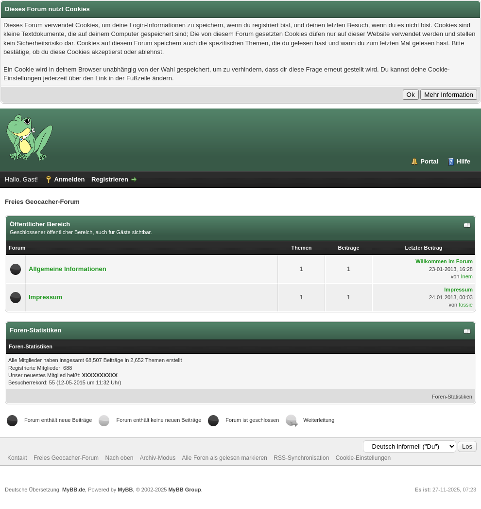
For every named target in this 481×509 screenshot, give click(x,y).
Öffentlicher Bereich (40, 224)
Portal (429, 161)
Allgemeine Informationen (67, 269)
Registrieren (109, 179)
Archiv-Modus (157, 457)
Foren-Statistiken (452, 397)
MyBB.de (73, 489)
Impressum (45, 297)
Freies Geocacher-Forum (66, 457)
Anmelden (69, 179)
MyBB (125, 489)
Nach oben (119, 457)
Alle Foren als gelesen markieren (224, 457)
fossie (466, 305)
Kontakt (17, 457)
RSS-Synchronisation (301, 457)
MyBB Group (184, 489)
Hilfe (463, 161)
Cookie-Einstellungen (363, 457)
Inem (467, 276)
